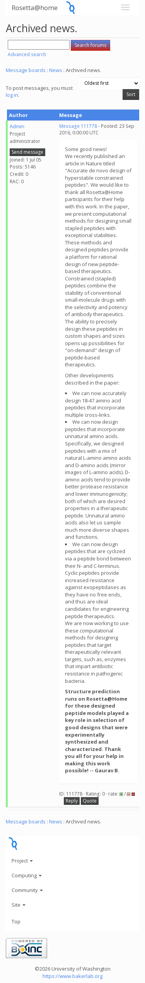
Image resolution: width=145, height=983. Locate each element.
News (55, 70)
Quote (90, 800)
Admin (17, 126)
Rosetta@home (35, 7)
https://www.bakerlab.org (72, 976)
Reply (72, 800)
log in (12, 94)
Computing (27, 875)
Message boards (26, 70)
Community (27, 890)
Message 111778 (78, 126)
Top (16, 921)
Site (19, 904)
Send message (27, 152)
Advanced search (27, 54)
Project (22, 860)
